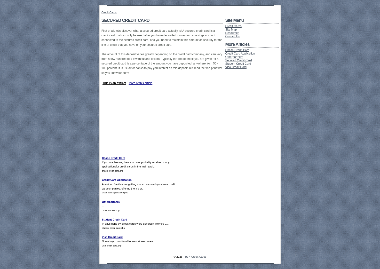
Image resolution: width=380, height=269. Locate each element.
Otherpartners (111, 201)
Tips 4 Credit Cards (194, 256)
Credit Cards (109, 12)
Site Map (231, 29)
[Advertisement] (158, 79)
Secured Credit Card (238, 60)
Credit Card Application (117, 179)
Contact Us (232, 36)
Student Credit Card (114, 219)
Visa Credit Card (112, 237)
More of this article (140, 83)
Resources (232, 33)
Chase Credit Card (113, 158)
